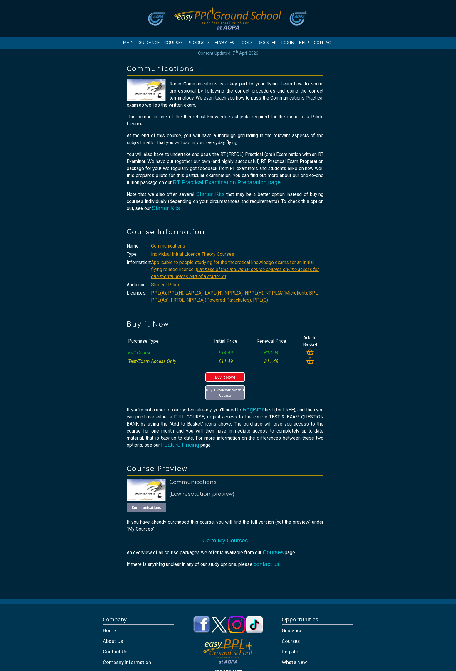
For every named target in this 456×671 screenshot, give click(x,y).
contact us (266, 564)
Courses (273, 552)
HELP (304, 42)
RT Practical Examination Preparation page (227, 182)
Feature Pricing (180, 445)
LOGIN (287, 42)
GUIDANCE (149, 42)
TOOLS (246, 42)
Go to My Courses (225, 540)
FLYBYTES (224, 42)
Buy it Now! (225, 377)
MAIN (128, 42)
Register (252, 409)
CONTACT (323, 42)
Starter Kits (210, 194)
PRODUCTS (198, 42)
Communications (146, 507)
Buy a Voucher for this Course (225, 392)
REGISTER (266, 42)
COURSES (173, 42)
